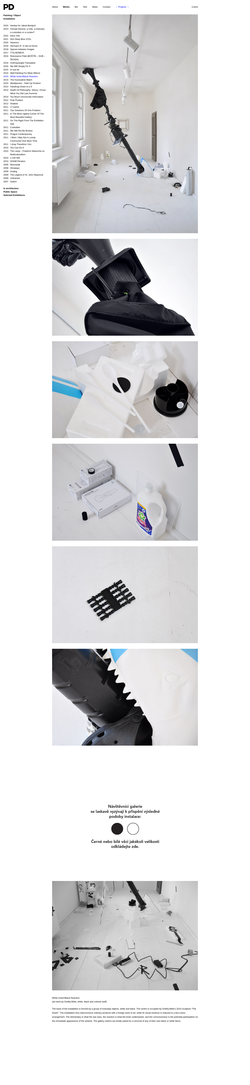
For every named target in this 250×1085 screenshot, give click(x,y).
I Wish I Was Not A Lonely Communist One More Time (20, 139)
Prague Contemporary (17, 134)
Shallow (10, 103)
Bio (76, 7)
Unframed (11, 178)
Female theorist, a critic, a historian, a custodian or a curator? (24, 30)
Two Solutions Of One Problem (21, 110)
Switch (10, 181)
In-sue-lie (11, 69)
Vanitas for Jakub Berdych (19, 25)
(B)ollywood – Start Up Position (22, 83)
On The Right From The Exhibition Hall (23, 122)
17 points (11, 107)
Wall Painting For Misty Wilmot (21, 73)
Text (85, 7)
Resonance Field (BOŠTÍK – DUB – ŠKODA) (24, 57)
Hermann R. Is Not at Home (20, 46)
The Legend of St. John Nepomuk (23, 175)
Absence (11, 42)
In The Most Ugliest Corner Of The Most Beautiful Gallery (23, 115)
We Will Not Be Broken (18, 130)
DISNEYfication (14, 161)
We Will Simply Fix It (16, 66)
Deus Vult (11, 35)
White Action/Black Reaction (20, 76)
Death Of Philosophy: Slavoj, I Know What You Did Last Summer (24, 91)
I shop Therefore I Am (17, 144)
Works (66, 7)
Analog (10, 171)
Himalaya (11, 168)
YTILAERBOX (13, 52)
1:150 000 (11, 158)
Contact (106, 7)
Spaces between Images (18, 49)
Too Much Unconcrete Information (23, 97)
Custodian (11, 127)
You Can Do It (13, 147)
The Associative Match (17, 80)
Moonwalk (11, 164)
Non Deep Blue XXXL (17, 39)
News (95, 7)
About (55, 7)
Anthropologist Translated (19, 63)
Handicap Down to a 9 (17, 86)
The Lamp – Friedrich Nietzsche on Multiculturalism (23, 152)
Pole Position (13, 100)
